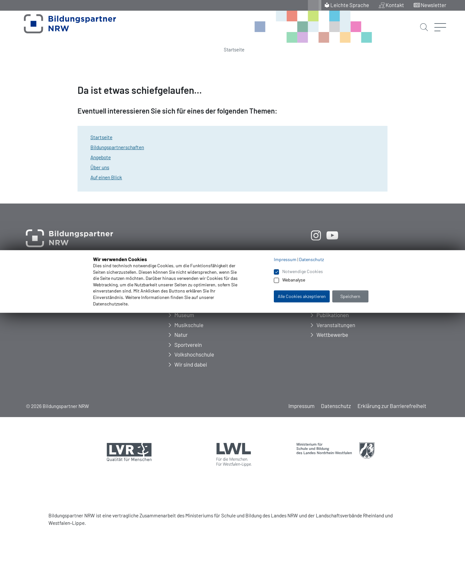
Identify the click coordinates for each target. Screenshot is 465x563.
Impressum (301, 406)
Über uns (99, 167)
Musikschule (188, 325)
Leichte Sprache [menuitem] (349, 5)
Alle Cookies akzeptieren (302, 296)
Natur (181, 334)
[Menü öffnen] (440, 17)
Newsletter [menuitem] (433, 5)
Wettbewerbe (332, 334)
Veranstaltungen (335, 325)
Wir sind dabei (190, 364)
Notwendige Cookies (302, 271)
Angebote (100, 157)
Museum (184, 315)
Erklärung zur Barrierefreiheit (391, 406)
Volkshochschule (194, 354)
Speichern (350, 296)
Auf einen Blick (106, 177)
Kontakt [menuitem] (394, 5)
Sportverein (188, 344)
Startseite (234, 49)
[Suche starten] (424, 21)
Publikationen (332, 315)
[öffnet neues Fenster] (316, 235)
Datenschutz (336, 406)
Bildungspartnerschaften (117, 147)
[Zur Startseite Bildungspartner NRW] (62, 27)
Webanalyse (293, 280)
